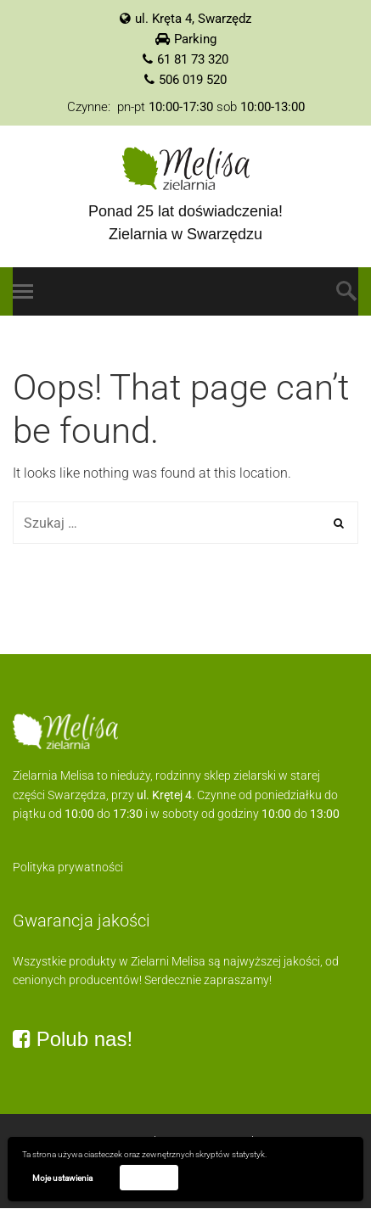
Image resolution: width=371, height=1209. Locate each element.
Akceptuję (148, 1177)
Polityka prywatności (68, 867)
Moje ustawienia (62, 1178)
